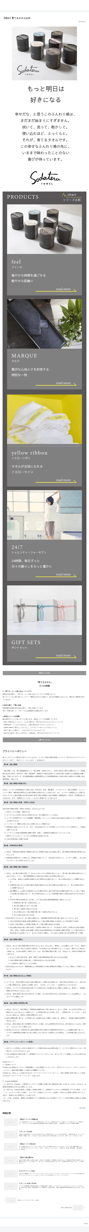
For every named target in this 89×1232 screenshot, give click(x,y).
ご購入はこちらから (45, 740)
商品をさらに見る (44, 673)
